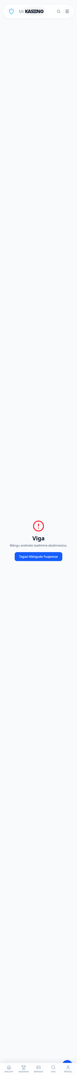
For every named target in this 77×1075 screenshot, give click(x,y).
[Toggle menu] (67, 11)
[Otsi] (58, 11)
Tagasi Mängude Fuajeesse (38, 557)
